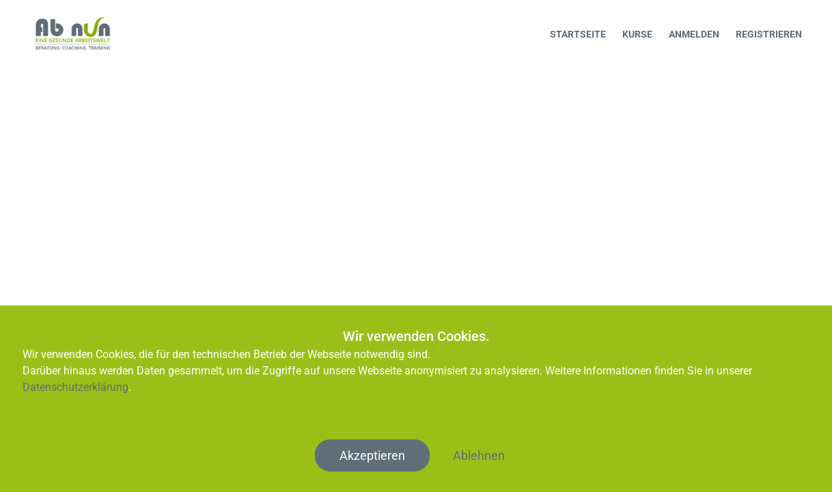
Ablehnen (479, 455)
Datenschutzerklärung (75, 387)
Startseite (578, 34)
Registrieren (769, 34)
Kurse (637, 34)
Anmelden (694, 34)
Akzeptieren (372, 455)
